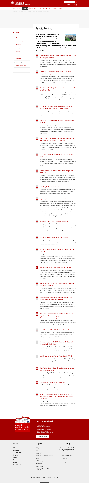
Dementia (38, 457)
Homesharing (18, 58)
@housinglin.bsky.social (65, 455)
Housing (29, 11)
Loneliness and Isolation (41, 470)
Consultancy (32, 8)
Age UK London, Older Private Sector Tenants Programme (58, 330)
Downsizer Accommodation (21, 69)
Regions (45, 8)
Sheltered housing (19, 41)
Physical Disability (39, 466)
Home (14, 8)
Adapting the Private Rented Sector (51, 187)
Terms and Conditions (35, 477)
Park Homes (18, 55)
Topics (25, 11)
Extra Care (38, 448)
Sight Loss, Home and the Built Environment (42, 469)
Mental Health (39, 465)
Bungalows (18, 51)
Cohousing (18, 48)
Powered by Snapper (44, 482)
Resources (25, 8)
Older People (38, 453)
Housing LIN (15, 11)
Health (37, 458)
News (50, 8)
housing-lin (63, 458)
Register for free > (42, 436)
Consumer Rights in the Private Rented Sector (54, 221)
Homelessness (39, 463)
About (19, 8)
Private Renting (19, 62)
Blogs (60, 8)
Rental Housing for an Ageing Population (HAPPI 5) (56, 356)
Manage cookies (55, 477)
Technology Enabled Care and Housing (44, 455)
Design (37, 450)
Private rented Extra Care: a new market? (52, 382)
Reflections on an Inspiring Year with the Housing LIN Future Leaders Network (67, 449)
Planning (37, 460)
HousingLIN (63, 462)
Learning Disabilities (40, 461)
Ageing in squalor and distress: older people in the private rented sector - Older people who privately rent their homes (57, 396)
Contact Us (17, 465)
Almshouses (18, 44)
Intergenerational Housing (21, 65)
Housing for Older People (37, 11)
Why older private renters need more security (54, 237)
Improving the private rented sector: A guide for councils (57, 199)
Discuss (55, 8)
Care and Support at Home (41, 452)
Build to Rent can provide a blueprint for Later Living (56, 267)
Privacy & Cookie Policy (46, 477)
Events (39, 8)
